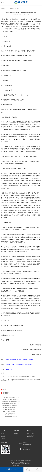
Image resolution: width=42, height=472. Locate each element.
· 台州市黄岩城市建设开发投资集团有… (11, 403)
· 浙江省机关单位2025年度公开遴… (10, 405)
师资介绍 (3, 435)
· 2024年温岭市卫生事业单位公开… (10, 409)
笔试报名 (16, 433)
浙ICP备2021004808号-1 (15, 462)
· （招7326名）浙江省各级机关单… (10, 397)
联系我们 (3, 436)
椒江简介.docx (9, 369)
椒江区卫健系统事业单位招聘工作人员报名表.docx (19, 359)
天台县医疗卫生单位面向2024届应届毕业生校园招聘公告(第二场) (20, 376)
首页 (7, 8)
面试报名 (16, 435)
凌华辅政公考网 (30, 435)
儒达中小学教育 (30, 433)
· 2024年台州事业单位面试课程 (9, 414)
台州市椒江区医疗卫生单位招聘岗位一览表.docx (19, 364)
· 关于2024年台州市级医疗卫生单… (10, 412)
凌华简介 (3, 433)
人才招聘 (3, 438)
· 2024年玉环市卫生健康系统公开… (10, 407)
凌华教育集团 (30, 436)
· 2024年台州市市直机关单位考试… (10, 399)
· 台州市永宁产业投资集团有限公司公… (11, 401)
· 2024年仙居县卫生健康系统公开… (10, 416)
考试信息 (12, 8)
